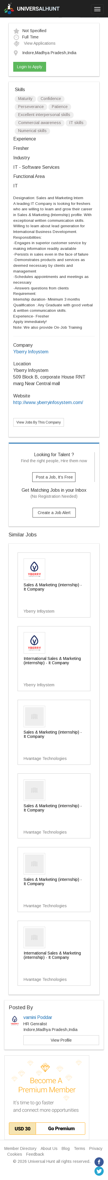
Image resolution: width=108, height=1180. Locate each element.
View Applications (34, 43)
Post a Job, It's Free (54, 477)
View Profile (61, 1040)
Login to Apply (29, 66)
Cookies (14, 1154)
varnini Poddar (37, 1017)
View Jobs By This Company (38, 422)
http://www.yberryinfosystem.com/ (48, 402)
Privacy (96, 1148)
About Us (49, 1148)
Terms (79, 1148)
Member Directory (20, 1148)
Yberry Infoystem (30, 351)
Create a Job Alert (54, 512)
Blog (66, 1148)
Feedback (35, 1154)
